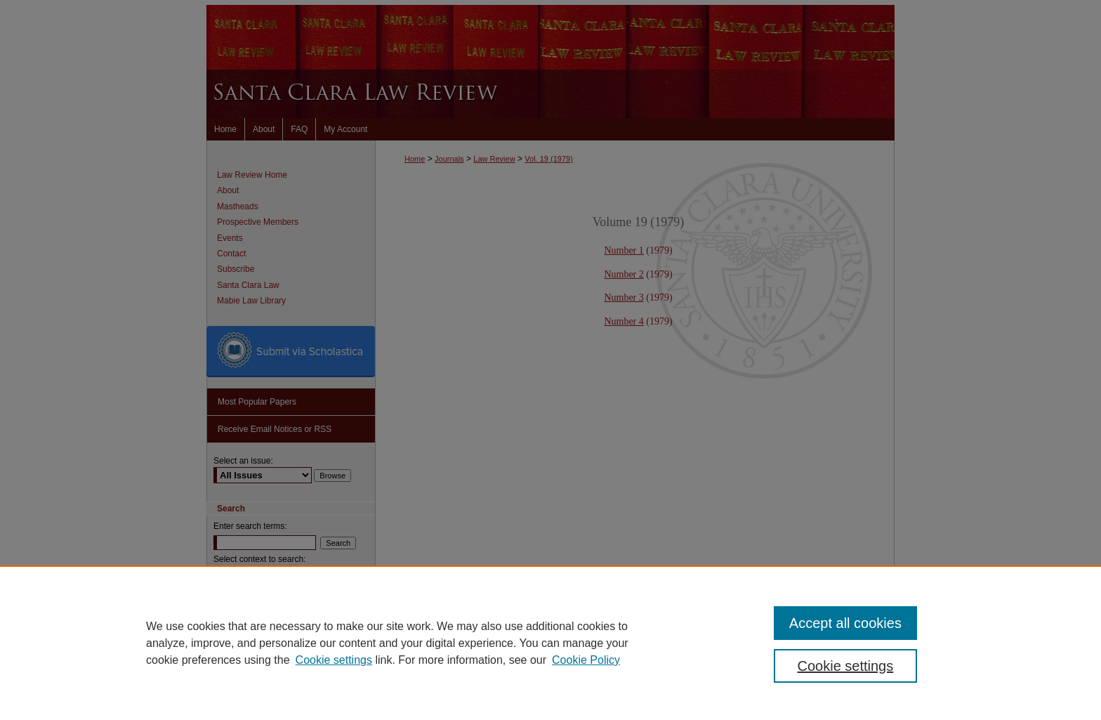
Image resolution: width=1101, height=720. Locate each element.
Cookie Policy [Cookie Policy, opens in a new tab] (586, 660)
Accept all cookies (845, 623)
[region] (550, 642)
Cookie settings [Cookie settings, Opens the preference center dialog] (846, 666)
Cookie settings (334, 660)
